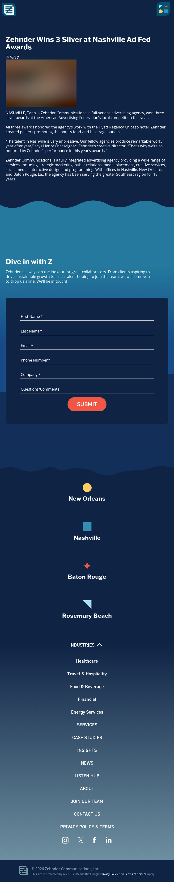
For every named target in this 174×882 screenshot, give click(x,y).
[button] (164, 10)
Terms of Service (135, 874)
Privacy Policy (109, 874)
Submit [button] (87, 404)
